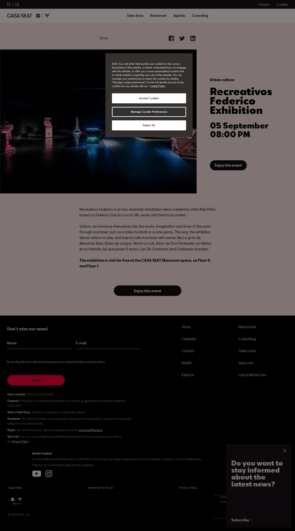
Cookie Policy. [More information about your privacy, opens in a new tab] (157, 86)
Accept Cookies (149, 98)
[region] (149, 95)
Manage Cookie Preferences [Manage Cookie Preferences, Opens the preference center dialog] (149, 111)
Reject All (149, 125)
